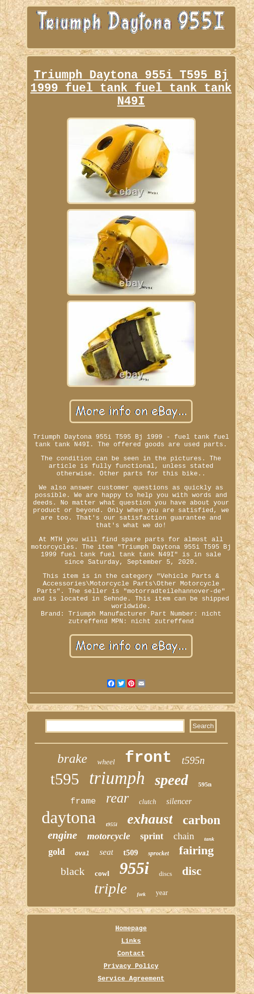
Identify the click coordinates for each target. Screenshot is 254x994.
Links (131, 941)
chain (184, 836)
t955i (111, 824)
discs (165, 873)
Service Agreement (131, 978)
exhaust (150, 819)
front (148, 757)
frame (83, 801)
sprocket (158, 853)
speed (171, 780)
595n (205, 784)
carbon (201, 820)
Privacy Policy (131, 966)
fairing (196, 850)
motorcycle (108, 836)
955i (134, 868)
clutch (147, 802)
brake (72, 758)
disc (191, 871)
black (73, 871)
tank (209, 839)
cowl (102, 873)
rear (117, 798)
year (162, 893)
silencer (179, 801)
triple (110, 888)
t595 (64, 779)
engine (62, 835)
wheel (106, 762)
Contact (131, 953)
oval (82, 853)
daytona (69, 817)
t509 (130, 852)
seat (106, 852)
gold (56, 852)
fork (141, 894)
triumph (117, 778)
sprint (151, 836)
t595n (193, 760)
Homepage (130, 928)
